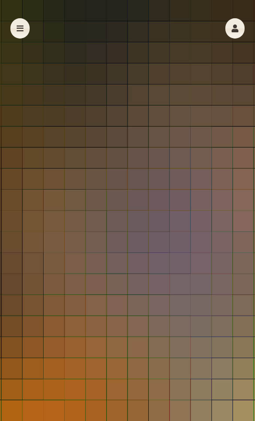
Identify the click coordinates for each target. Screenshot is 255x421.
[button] (235, 28)
